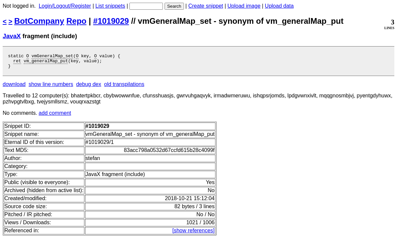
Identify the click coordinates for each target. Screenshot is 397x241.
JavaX (12, 35)
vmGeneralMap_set (52, 57)
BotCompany (39, 20)
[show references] (193, 233)
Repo (77, 20)
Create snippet (205, 6)
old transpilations (124, 87)
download (14, 87)
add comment (55, 116)
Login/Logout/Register (65, 6)
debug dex (88, 87)
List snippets (110, 6)
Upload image (244, 6)
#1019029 (111, 20)
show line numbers (50, 87)
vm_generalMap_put (46, 63)
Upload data (279, 6)
